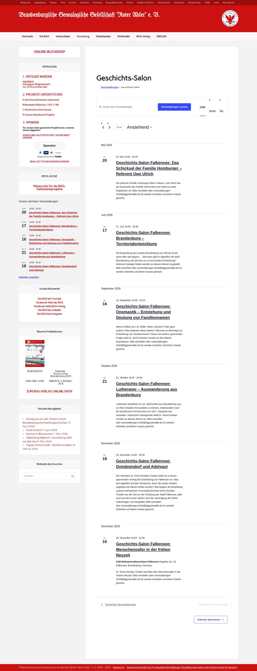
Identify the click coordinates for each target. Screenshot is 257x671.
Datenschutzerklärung (138, 667)
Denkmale (97, 2)
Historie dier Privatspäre (224, 667)
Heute (119, 127)
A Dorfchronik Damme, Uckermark (41, 100)
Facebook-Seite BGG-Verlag (49, 306)
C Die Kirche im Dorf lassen (37, 109)
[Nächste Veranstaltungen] (109, 127)
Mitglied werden (39, 76)
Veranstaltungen (110, 87)
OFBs (207, 2)
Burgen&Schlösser (114, 2)
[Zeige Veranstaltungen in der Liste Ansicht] (202, 107)
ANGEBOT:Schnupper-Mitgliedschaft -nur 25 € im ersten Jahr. (37, 84)
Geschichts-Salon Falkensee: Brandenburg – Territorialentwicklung (143, 238)
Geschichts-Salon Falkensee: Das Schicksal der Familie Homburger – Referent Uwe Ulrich (149, 168)
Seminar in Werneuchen (39, 433)
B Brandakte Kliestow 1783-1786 (41, 104)
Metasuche (25, 2)
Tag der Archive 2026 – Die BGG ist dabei (49, 445)
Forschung (83, 36)
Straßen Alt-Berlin (145, 2)
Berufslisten (228, 2)
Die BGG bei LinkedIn (49, 310)
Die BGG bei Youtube (49, 298)
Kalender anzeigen (29, 277)
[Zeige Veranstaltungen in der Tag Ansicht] (221, 111)
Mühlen (130, 2)
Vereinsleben (63, 36)
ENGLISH (162, 36)
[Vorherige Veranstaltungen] (103, 127)
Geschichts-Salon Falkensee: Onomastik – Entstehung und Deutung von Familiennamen (143, 312)
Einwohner (179, 2)
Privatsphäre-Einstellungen (166, 667)
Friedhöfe (84, 2)
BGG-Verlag (143, 36)
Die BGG (44, 36)
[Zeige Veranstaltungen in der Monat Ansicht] (212, 111)
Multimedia (123, 36)
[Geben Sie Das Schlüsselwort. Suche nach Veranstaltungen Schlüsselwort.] (127, 107)
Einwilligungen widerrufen (195, 667)
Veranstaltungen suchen (174, 107)
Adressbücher (164, 2)
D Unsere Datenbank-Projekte (39, 114)
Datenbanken (103, 36)
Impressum (118, 667)
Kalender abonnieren (209, 619)
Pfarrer (53, 2)
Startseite (27, 36)
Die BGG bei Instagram (49, 313)
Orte (63, 2)
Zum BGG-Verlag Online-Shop (49, 391)
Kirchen (72, 2)
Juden (216, 2)
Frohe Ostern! (34, 430)
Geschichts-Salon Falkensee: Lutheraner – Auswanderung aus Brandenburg (146, 389)
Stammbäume (40, 2)
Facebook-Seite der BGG (49, 302)
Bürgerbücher (194, 2)
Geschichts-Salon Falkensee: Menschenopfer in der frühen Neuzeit (143, 549)
